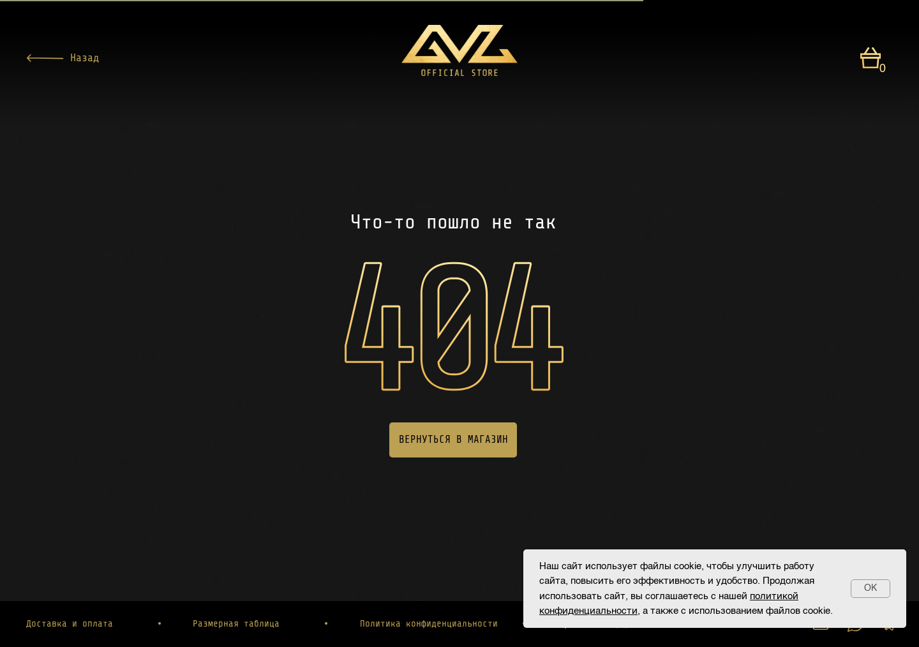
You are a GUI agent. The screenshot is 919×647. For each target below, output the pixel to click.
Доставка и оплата (69, 623)
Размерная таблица (236, 623)
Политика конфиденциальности (429, 623)
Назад (84, 58)
